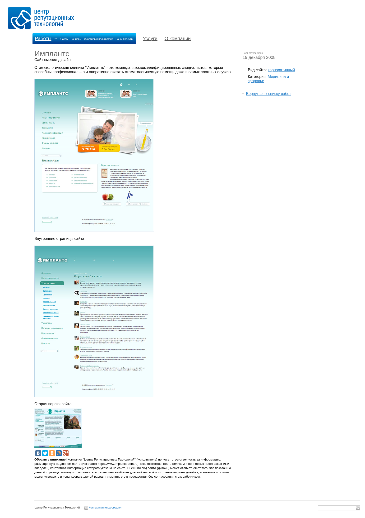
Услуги (150, 38)
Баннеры (76, 39)
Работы (43, 38)
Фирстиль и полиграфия (98, 39)
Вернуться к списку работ (268, 94)
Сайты (64, 39)
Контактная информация (105, 507)
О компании (178, 38)
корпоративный (281, 70)
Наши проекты (124, 39)
